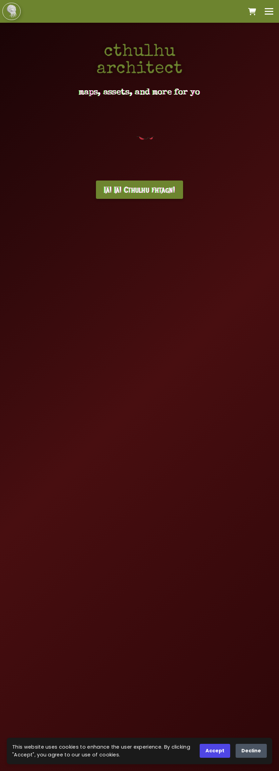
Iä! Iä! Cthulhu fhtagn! (139, 190)
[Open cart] (252, 11)
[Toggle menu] (269, 11)
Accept (214, 750)
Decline (251, 750)
